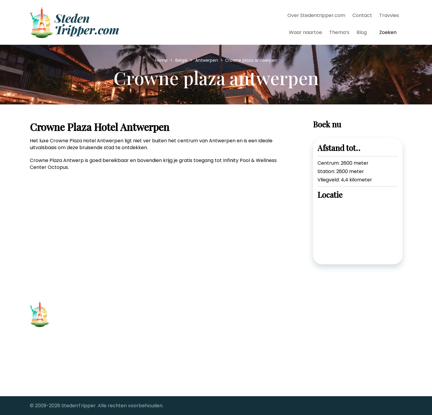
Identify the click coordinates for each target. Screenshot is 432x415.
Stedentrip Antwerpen (151, 312)
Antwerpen (207, 60)
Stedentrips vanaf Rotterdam (254, 347)
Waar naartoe (305, 32)
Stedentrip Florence (148, 347)
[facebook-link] (322, 317)
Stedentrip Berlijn (145, 330)
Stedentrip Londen (146, 364)
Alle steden (43, 370)
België (182, 60)
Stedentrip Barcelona (150, 321)
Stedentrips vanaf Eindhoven (254, 321)
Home (162, 60)
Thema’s (339, 32)
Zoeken (388, 32)
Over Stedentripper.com (316, 15)
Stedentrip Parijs (144, 356)
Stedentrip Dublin (145, 338)
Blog (362, 32)
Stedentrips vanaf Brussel (250, 312)
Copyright (41, 361)
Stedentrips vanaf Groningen (254, 330)
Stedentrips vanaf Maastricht (254, 338)
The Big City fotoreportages (253, 364)
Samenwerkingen (50, 380)
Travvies (389, 15)
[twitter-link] (339, 317)
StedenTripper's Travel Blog (252, 356)
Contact (362, 15)
